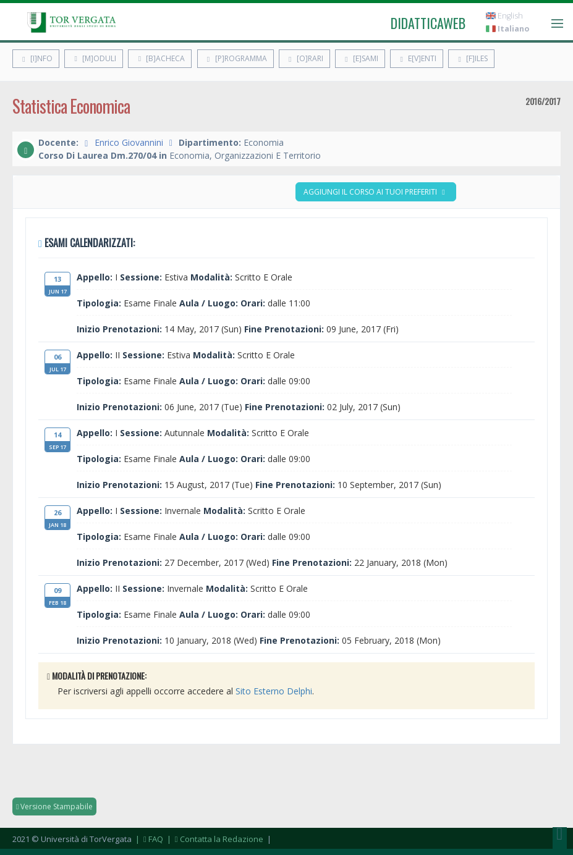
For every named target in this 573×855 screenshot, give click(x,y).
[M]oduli (93, 58)
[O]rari (304, 58)
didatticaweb (428, 23)
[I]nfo (36, 58)
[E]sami (360, 58)
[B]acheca (160, 58)
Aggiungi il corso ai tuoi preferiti (375, 192)
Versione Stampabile (54, 806)
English (504, 16)
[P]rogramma (235, 58)
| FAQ (148, 838)
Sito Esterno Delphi (274, 691)
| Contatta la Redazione (214, 838)
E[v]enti (416, 58)
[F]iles (471, 58)
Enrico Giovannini (129, 142)
